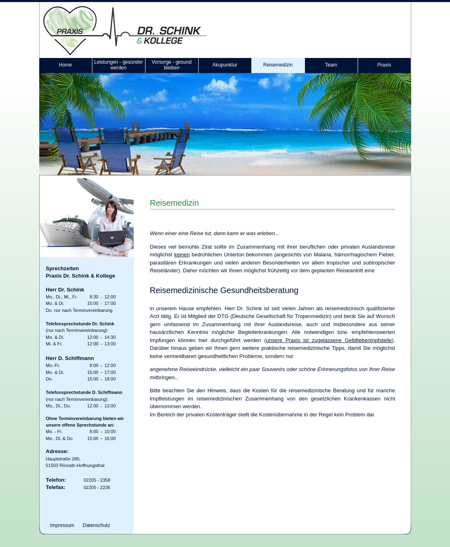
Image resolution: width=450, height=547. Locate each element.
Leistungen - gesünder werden (118, 65)
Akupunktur (225, 65)
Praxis (384, 65)
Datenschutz (96, 525)
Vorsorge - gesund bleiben (172, 65)
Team (331, 65)
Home (65, 65)
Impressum (62, 525)
